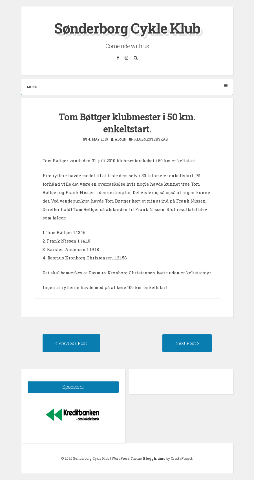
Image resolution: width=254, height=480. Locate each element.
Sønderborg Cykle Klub (127, 28)
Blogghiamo (154, 458)
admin (120, 139)
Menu (127, 86)
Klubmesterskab (151, 139)
